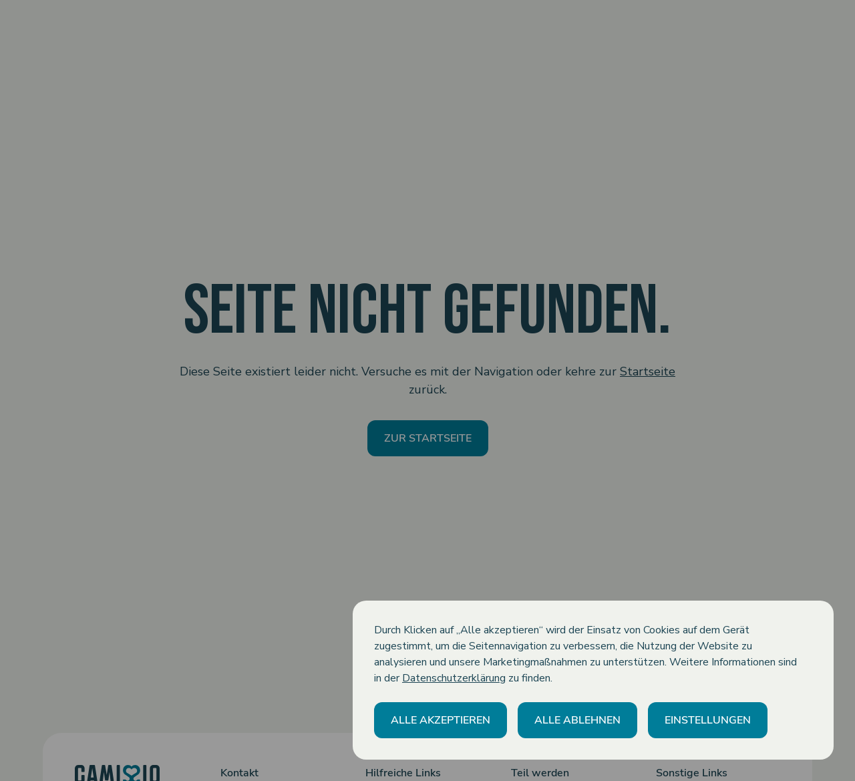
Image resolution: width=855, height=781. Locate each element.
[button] (440, 720)
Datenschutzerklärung (454, 678)
